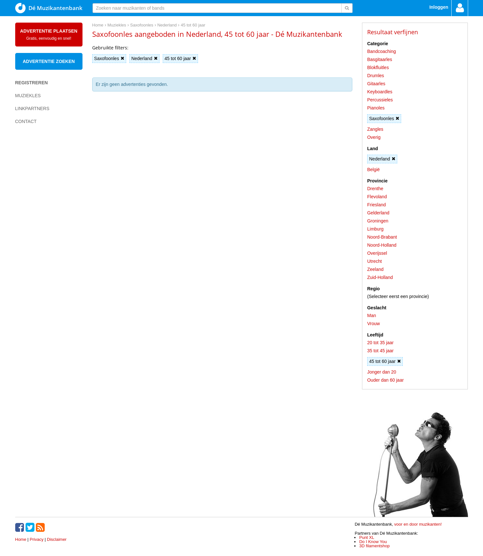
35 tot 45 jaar (380, 350)
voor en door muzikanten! (418, 524)
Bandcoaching (381, 51)
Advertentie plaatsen (49, 34)
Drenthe (375, 188)
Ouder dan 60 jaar (385, 380)
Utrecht (374, 261)
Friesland (376, 204)
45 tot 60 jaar (180, 58)
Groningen (377, 220)
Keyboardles (379, 91)
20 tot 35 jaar (380, 342)
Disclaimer (57, 539)
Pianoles (376, 107)
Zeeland (375, 269)
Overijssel (377, 253)
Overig (373, 137)
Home (21, 539)
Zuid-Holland (380, 277)
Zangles (375, 129)
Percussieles (380, 99)
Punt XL (366, 537)
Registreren (31, 82)
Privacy (37, 539)
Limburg (375, 229)
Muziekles (28, 95)
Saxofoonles (109, 58)
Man (371, 315)
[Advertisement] (41, 241)
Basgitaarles (379, 59)
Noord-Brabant (382, 237)
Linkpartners (32, 108)
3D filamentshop (374, 545)
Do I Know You (373, 541)
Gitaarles (376, 83)
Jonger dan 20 (381, 372)
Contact (26, 121)
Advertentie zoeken (49, 61)
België (373, 169)
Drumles (375, 75)
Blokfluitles (378, 67)
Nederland (144, 58)
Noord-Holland (381, 245)
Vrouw (373, 323)
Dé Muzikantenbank (48, 8)
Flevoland (377, 196)
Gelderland (378, 212)
